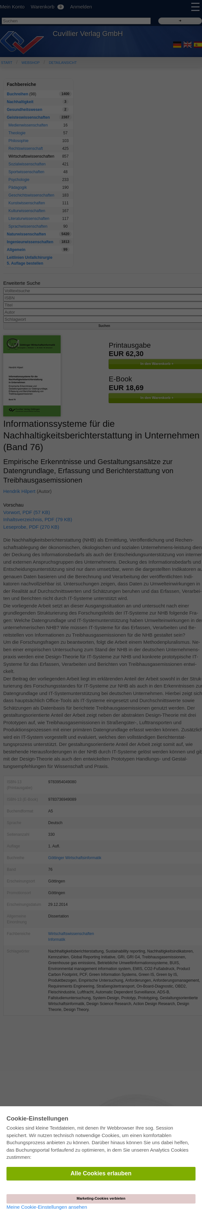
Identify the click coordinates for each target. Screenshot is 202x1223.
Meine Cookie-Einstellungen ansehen (46, 1207)
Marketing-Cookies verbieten (101, 1198)
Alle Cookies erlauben (100, 1173)
